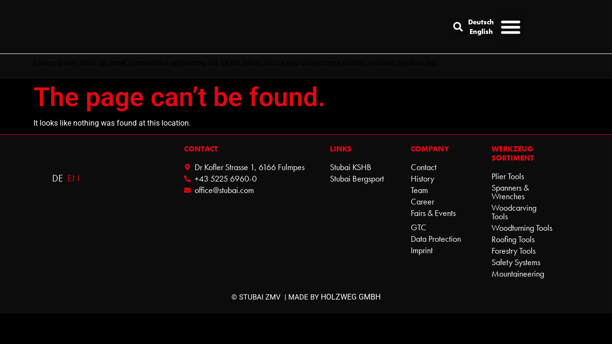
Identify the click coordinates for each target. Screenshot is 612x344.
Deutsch (481, 22)
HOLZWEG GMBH (351, 296)
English (481, 31)
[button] (458, 26)
